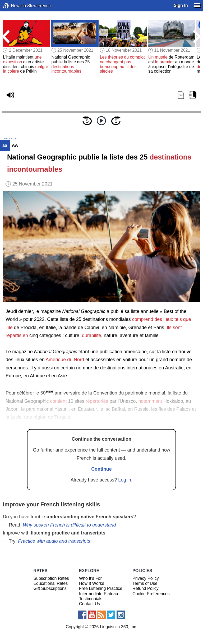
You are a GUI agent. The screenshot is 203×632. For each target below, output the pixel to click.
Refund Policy (145, 588)
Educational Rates (50, 583)
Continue (101, 469)
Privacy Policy (145, 578)
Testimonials (90, 598)
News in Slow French (14, 5)
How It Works (91, 583)
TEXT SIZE (10, 138)
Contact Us (89, 604)
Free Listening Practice (100, 588)
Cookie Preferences (151, 593)
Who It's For (90, 578)
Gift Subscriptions (49, 588)
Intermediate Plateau (98, 593)
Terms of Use (144, 583)
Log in (124, 480)
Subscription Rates (51, 578)
